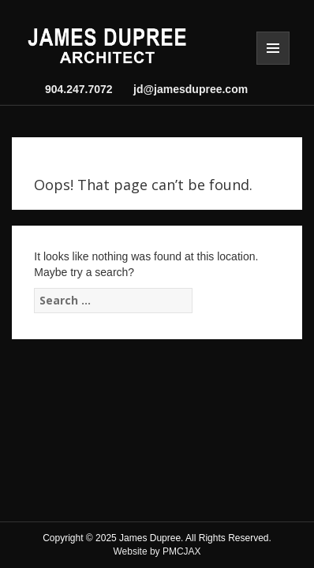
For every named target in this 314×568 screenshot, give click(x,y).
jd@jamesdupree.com (187, 89)
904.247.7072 (79, 89)
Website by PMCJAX (156, 551)
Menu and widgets (273, 48)
